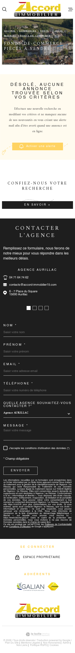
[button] (29, 308)
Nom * (10, 325)
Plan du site (12, 643)
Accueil (9, 31)
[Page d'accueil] (37, 9)
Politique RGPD (38, 645)
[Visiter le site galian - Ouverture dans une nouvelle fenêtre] (30, 586)
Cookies (54, 645)
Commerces (27, 31)
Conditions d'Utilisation (20, 527)
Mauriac (10, 36)
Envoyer (20, 470)
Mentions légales (30, 643)
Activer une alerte (37, 146)
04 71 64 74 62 (18, 277)
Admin (66, 643)
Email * (12, 364)
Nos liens (21, 645)
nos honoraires (51, 643)
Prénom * (14, 344)
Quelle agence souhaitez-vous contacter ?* (37, 405)
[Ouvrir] (4, 9)
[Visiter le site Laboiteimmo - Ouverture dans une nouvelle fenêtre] (37, 634)
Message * (16, 425)
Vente (44, 31)
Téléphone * (18, 383)
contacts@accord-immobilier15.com (33, 284)
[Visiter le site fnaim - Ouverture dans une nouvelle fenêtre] (53, 586)
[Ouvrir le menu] (70, 9)
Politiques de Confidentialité (58, 524)
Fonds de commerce (35, 36)
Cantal (57, 31)
